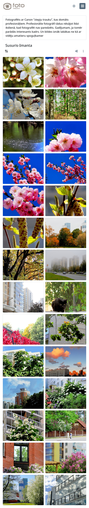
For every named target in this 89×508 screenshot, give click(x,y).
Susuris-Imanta (18, 45)
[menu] (82, 6)
